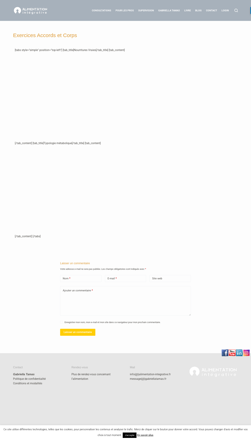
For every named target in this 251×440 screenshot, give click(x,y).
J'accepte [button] (129, 435)
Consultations (101, 10)
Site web (157, 278)
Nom (66, 278)
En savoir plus (145, 435)
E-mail (112, 278)
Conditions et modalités (27, 383)
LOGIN (225, 10)
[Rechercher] (236, 10)
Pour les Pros (125, 10)
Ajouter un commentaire (78, 290)
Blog (198, 10)
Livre (187, 10)
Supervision (146, 10)
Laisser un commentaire (78, 332)
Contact (211, 10)
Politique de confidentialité (29, 378)
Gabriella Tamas (169, 10)
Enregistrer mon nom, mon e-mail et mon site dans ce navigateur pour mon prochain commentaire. (112, 322)
